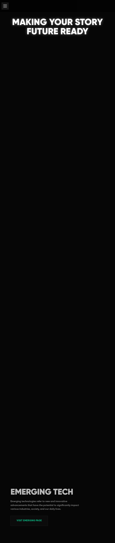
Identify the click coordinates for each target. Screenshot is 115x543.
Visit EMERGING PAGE (29, 520)
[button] (5, 6)
